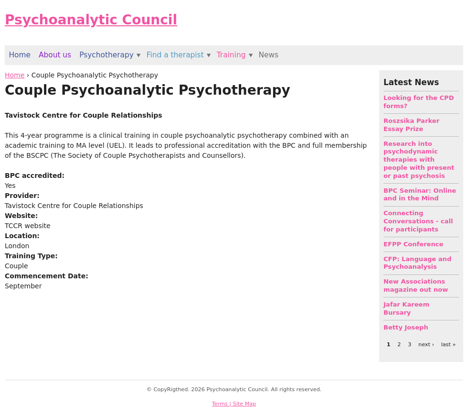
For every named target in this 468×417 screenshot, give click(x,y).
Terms (221, 404)
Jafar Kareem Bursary (406, 308)
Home (14, 75)
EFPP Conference (413, 244)
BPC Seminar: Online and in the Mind (419, 194)
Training (231, 55)
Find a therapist (175, 55)
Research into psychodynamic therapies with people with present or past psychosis (418, 159)
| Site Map (242, 404)
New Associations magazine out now (415, 285)
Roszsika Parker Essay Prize (411, 124)
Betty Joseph (405, 327)
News (268, 55)
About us (55, 55)
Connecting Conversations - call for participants (418, 221)
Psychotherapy (106, 55)
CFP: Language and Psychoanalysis (417, 263)
